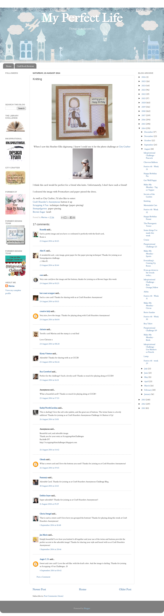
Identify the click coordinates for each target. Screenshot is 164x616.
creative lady (45, 311)
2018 (144, 111)
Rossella (43, 229)
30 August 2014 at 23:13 (49, 485)
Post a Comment (43, 576)
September (149, 144)
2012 (144, 403)
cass (41, 275)
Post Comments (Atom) (53, 596)
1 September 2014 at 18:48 (50, 525)
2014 (144, 128)
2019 (144, 106)
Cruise (146, 239)
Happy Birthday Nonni (150, 218)
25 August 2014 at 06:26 (50, 361)
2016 (144, 119)
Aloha (146, 291)
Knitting (147, 201)
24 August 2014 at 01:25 (49, 283)
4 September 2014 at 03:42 (51, 570)
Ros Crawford (45, 371)
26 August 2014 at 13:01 (49, 419)
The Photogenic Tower (150, 224)
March (147, 385)
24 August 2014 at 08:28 (50, 343)
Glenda (43, 459)
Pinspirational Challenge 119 (150, 329)
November (149, 136)
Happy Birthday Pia (150, 174)
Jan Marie (44, 534)
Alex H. (43, 250)
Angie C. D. (44, 559)
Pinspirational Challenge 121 (150, 245)
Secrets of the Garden (149, 195)
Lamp (146, 356)
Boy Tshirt (148, 323)
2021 (144, 98)
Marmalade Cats (150, 205)
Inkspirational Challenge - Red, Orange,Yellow (151, 283)
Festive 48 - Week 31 (151, 297)
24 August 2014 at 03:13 (49, 301)
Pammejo (44, 477)
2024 (144, 85)
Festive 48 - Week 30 (151, 318)
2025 (144, 81)
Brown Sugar (39, 212)
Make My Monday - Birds (149, 337)
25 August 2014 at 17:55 (49, 398)
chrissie (43, 329)
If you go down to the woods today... (151, 273)
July (146, 368)
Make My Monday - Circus (149, 305)
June (146, 372)
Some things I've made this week (150, 233)
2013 (144, 399)
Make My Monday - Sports (149, 253)
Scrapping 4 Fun (41, 205)
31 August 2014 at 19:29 (49, 504)
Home (9, 66)
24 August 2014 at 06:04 (50, 319)
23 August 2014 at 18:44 (49, 265)
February (148, 389)
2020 (144, 102)
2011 (144, 408)
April (146, 381)
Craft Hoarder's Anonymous (46, 202)
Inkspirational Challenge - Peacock (149, 155)
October (148, 140)
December (148, 132)
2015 (144, 123)
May (146, 377)
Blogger (87, 608)
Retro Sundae (149, 312)
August (147, 149)
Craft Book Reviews (25, 66)
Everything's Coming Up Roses (150, 263)
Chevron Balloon (151, 162)
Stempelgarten (40, 208)
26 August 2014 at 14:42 (49, 449)
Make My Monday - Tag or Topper (150, 187)
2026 (144, 77)
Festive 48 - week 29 (151, 362)
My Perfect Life (82, 18)
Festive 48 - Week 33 (151, 168)
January (147, 394)
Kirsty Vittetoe (46, 353)
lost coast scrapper (47, 293)
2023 (144, 89)
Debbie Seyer (45, 495)
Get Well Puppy (150, 180)
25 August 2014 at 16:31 (49, 380)
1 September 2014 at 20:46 (50, 549)
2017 (144, 115)
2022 (144, 94)
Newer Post (39, 589)
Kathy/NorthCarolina (49, 407)
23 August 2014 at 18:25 (49, 241)
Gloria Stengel (45, 513)
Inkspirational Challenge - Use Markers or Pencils (150, 348)
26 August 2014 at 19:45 (49, 467)
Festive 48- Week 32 (151, 211)
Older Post (125, 589)
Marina (11, 286)
